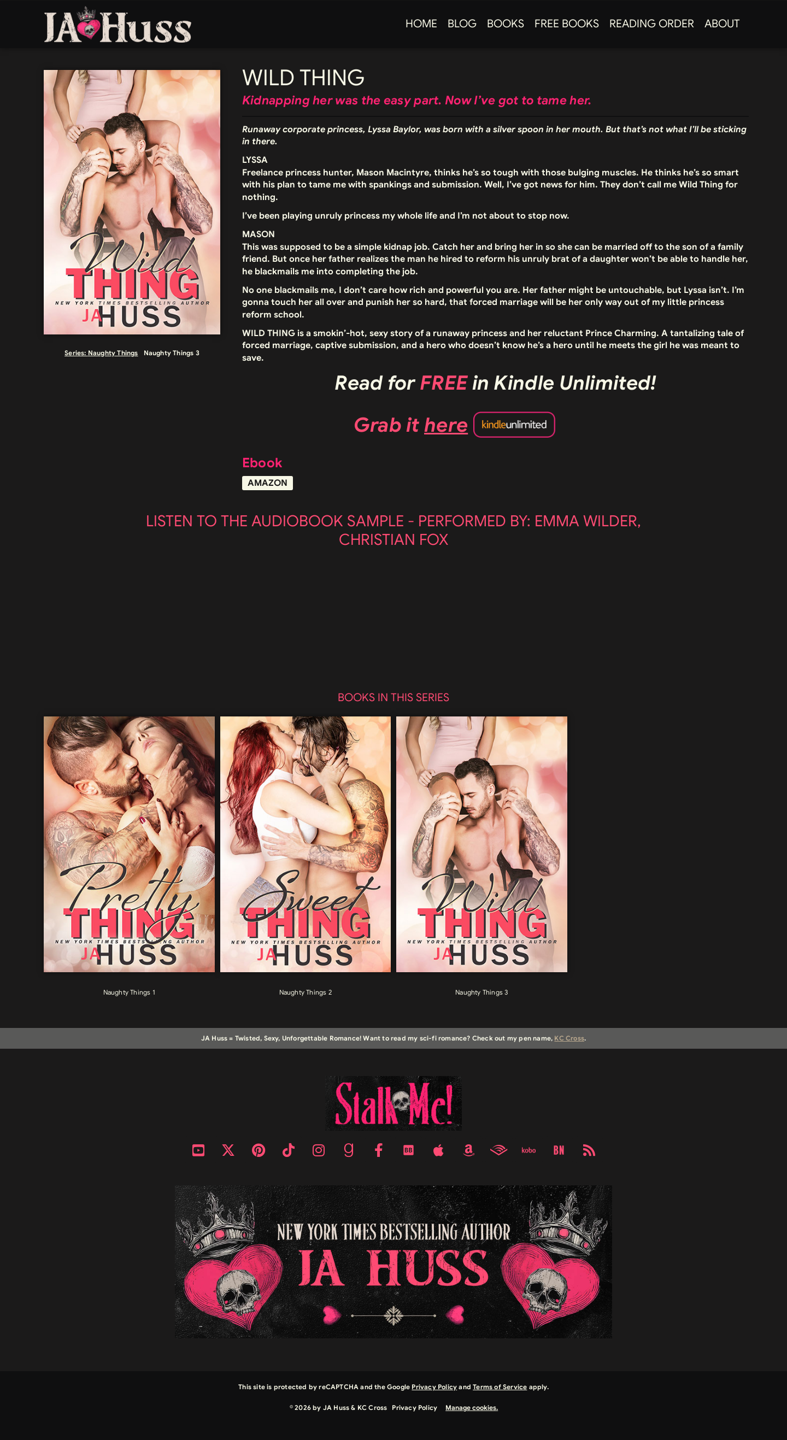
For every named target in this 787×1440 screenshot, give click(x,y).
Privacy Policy (434, 1387)
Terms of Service (500, 1387)
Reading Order (651, 24)
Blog (462, 24)
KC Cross (569, 1038)
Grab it (411, 425)
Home (421, 24)
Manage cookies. (471, 1407)
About (722, 24)
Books (505, 24)
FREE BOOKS (567, 24)
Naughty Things (113, 353)
